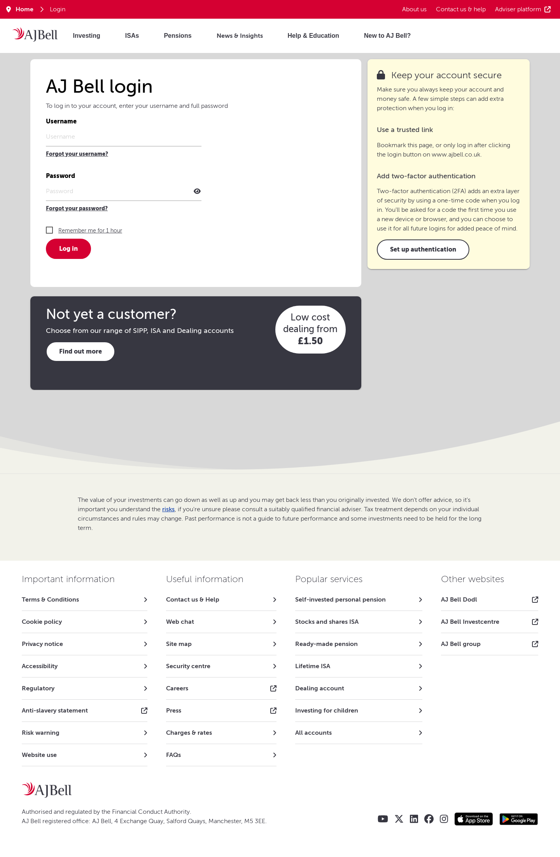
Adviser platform (523, 9)
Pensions (177, 35)
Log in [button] (68, 248)
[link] (84, 600)
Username (61, 121)
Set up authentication (423, 249)
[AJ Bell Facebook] (429, 819)
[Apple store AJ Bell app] (473, 818)
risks (168, 509)
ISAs (132, 35)
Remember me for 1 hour (90, 231)
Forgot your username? (77, 154)
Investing (86, 35)
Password (60, 175)
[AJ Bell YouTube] (383, 819)
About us (414, 9)
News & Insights (240, 35)
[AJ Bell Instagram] (444, 819)
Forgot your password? (77, 208)
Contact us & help (461, 9)
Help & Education (313, 35)
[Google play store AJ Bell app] (518, 818)
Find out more (80, 351)
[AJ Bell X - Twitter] (399, 819)
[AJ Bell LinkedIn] (414, 819)
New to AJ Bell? (387, 35)
